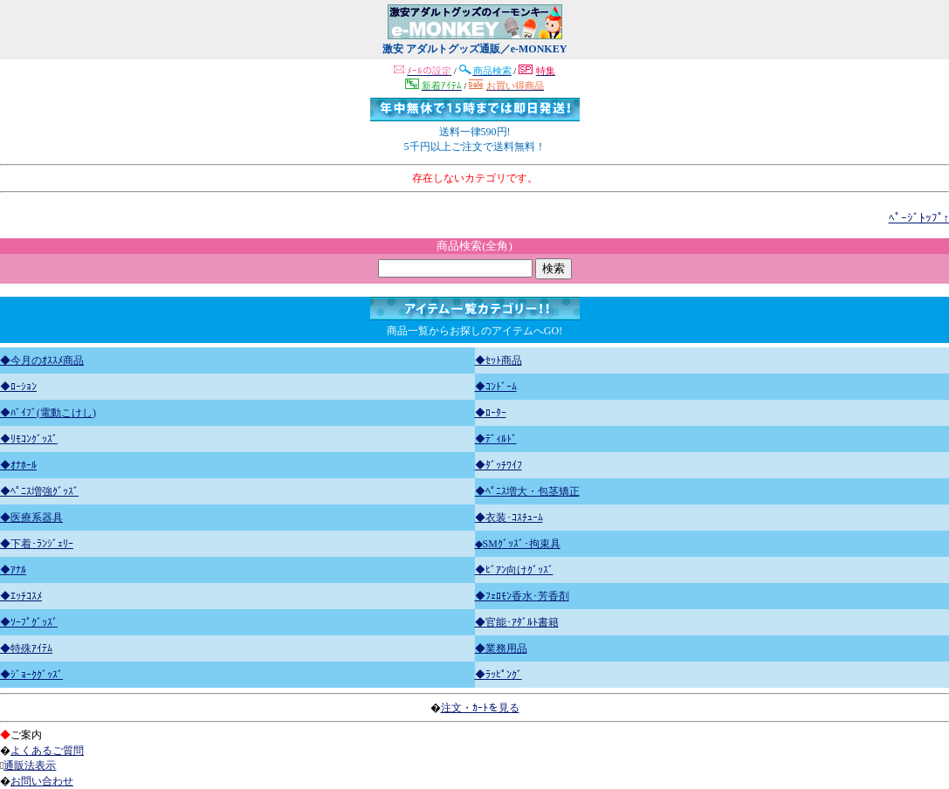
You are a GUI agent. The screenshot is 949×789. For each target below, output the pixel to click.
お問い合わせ (41, 781)
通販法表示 (29, 765)
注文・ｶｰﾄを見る (480, 708)
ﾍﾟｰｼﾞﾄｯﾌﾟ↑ (919, 217)
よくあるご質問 (47, 750)
